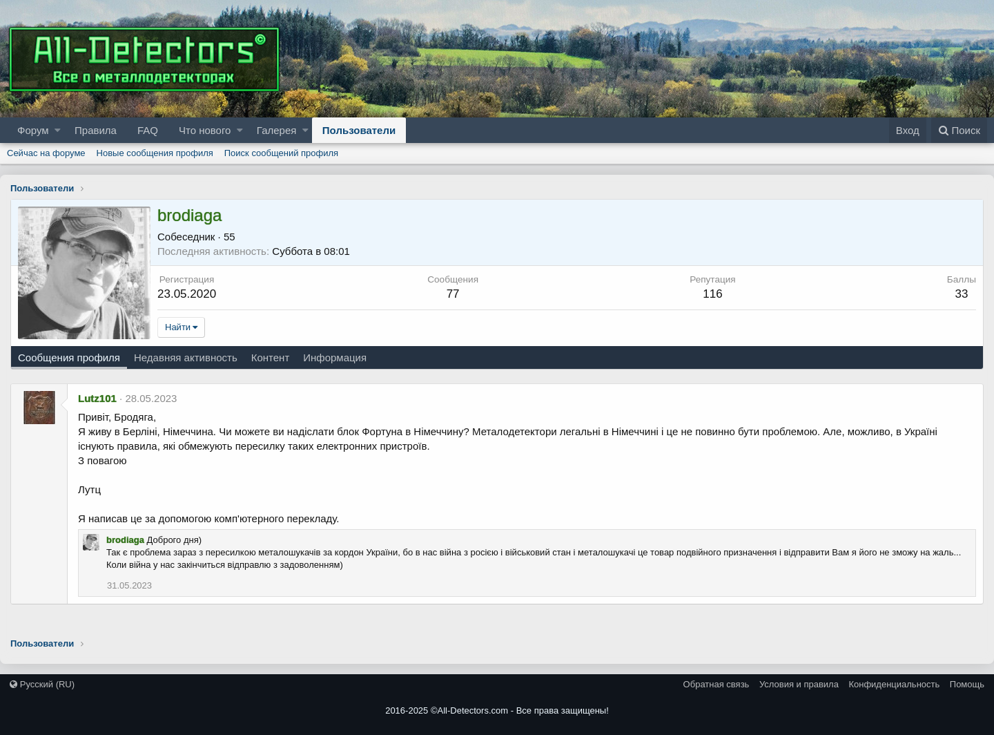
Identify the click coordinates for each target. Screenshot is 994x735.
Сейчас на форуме (46, 153)
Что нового (205, 130)
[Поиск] (959, 130)
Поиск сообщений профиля (281, 153)
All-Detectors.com (473, 710)
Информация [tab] (335, 357)
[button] (57, 130)
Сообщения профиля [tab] (69, 357)
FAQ (147, 130)
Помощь (967, 684)
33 (961, 293)
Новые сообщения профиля (155, 153)
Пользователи (359, 130)
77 (453, 293)
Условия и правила (799, 684)
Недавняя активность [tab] (185, 357)
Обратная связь (716, 684)
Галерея (277, 130)
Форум (33, 130)
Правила (96, 130)
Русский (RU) (42, 684)
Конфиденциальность (893, 684)
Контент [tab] (270, 357)
